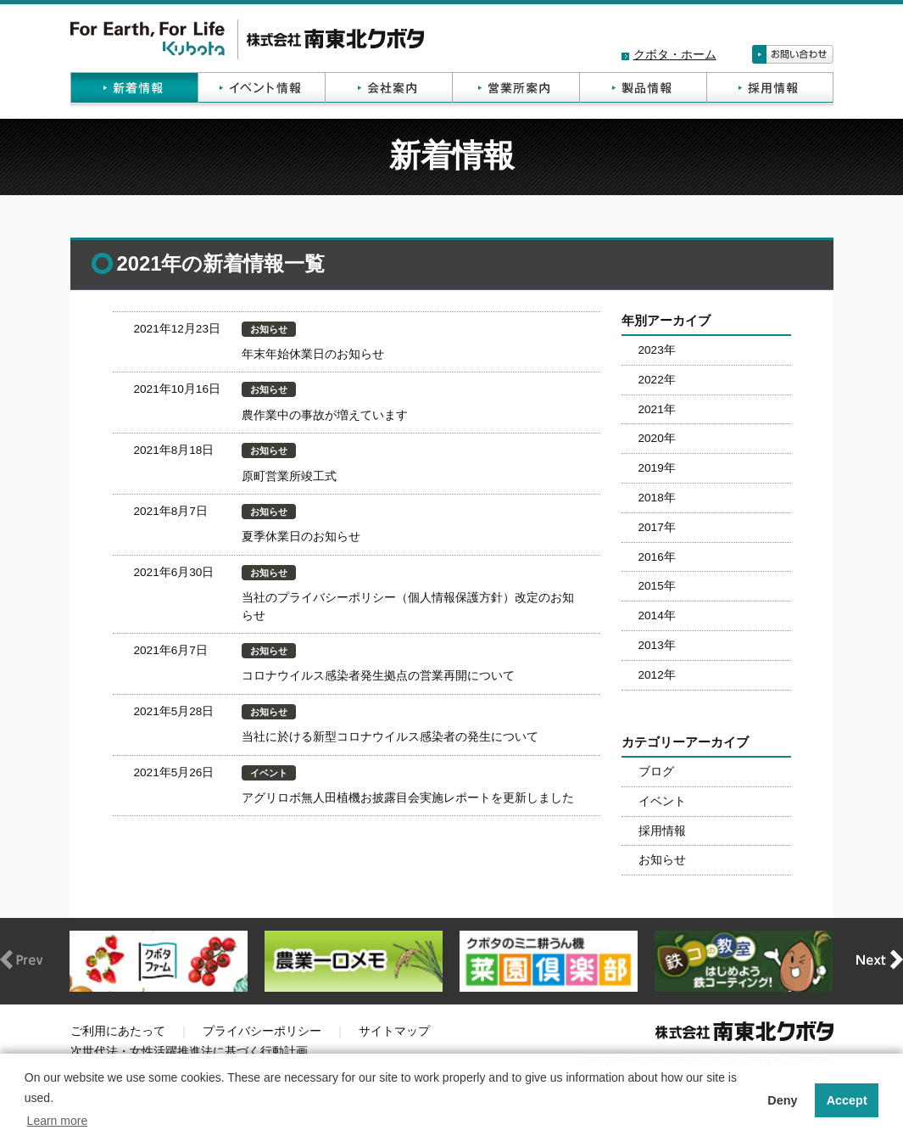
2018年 (657, 497)
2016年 (657, 557)
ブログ (656, 771)
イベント (662, 801)
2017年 (657, 527)
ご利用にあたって (117, 1031)
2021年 (657, 409)
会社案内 (388, 89)
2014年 (657, 615)
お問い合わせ (792, 54)
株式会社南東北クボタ (247, 39)
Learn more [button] (57, 1120)
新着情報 (134, 89)
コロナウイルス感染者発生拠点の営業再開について (378, 675)
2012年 (657, 675)
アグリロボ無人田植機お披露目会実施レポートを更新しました (408, 798)
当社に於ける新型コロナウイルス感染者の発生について (390, 736)
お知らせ (662, 859)
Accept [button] (847, 1100)
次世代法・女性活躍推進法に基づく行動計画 (189, 1051)
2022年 (657, 379)
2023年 (657, 350)
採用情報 (769, 89)
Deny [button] (782, 1100)
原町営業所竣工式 (289, 476)
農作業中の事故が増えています (325, 415)
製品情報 (642, 89)
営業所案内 (515, 89)
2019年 (657, 468)
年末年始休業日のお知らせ (313, 354)
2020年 (657, 438)
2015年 (657, 585)
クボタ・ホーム (674, 54)
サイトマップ (394, 1031)
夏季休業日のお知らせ (301, 536)
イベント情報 (261, 89)
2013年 (657, 645)
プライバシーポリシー (262, 1031)
